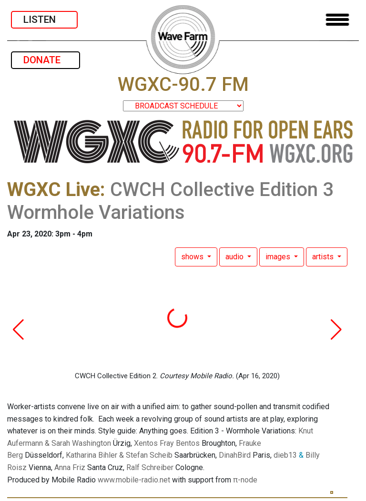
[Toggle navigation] (337, 19)
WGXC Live (53, 189)
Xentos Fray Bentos (167, 443)
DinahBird (235, 455)
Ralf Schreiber (149, 467)
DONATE (45, 60)
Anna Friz (69, 467)
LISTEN (44, 19)
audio (235, 256)
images (278, 256)
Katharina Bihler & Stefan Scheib (119, 455)
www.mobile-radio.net (134, 479)
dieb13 (285, 455)
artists (324, 256)
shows (193, 256)
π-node (245, 479)
